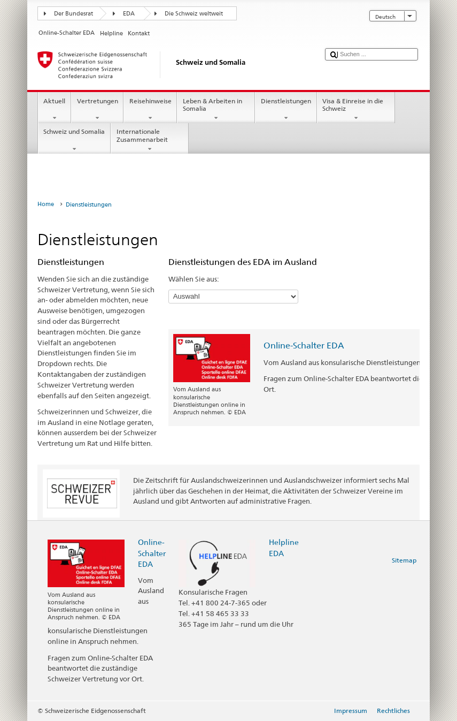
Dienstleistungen (285, 110)
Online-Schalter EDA (304, 345)
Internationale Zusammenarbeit (149, 140)
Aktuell (54, 110)
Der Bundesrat (73, 13)
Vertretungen (97, 110)
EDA (129, 13)
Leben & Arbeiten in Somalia (215, 110)
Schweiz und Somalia (74, 140)
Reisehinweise (150, 110)
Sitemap (404, 560)
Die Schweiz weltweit (194, 13)
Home (45, 204)
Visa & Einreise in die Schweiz (355, 110)
